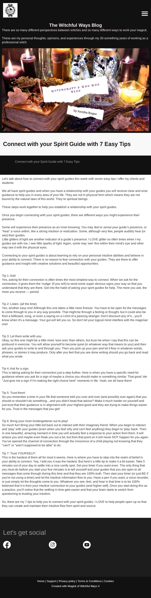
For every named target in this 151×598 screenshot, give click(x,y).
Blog (6, 161)
